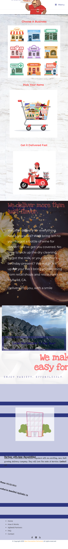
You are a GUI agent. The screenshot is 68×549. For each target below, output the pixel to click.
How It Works (13, 524)
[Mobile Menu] (60, 4)
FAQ (9, 530)
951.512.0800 (15, 490)
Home (10, 521)
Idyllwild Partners (15, 527)
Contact (11, 534)
